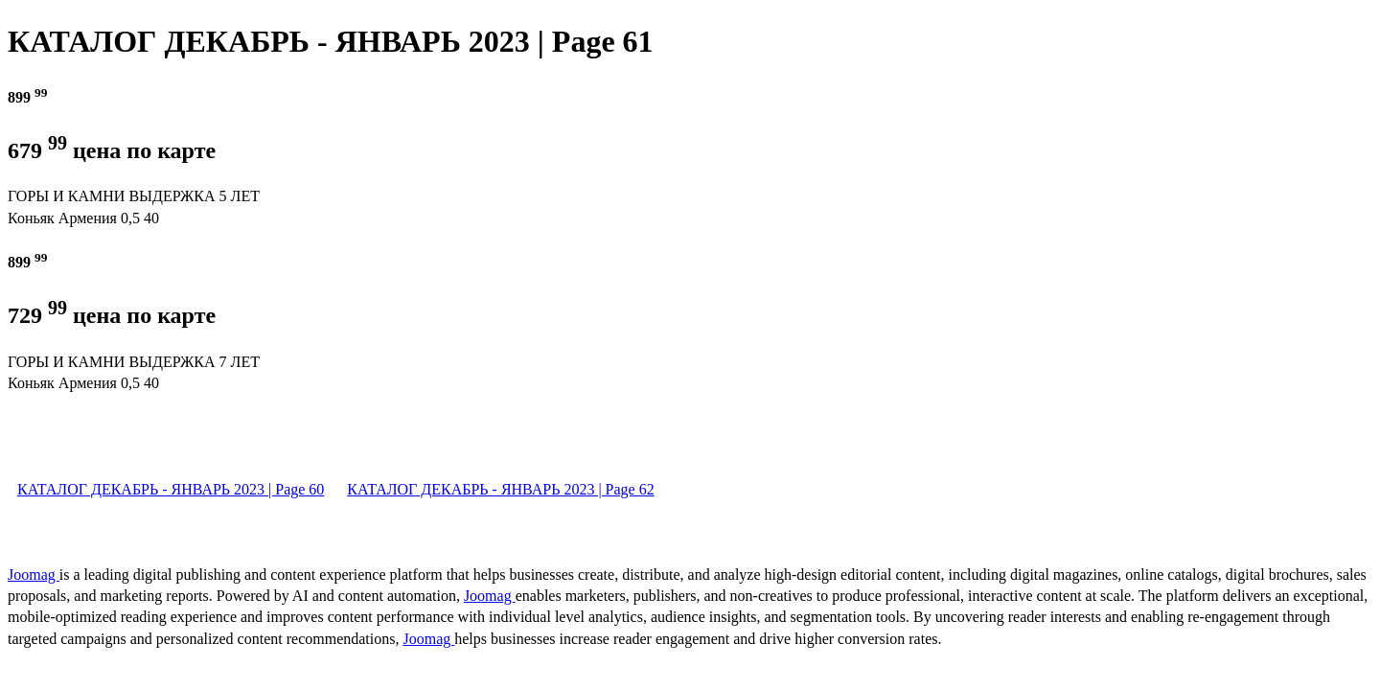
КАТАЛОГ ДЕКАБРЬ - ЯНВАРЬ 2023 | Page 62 (500, 489)
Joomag (33, 574)
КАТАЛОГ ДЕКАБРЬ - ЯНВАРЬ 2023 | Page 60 (170, 489)
